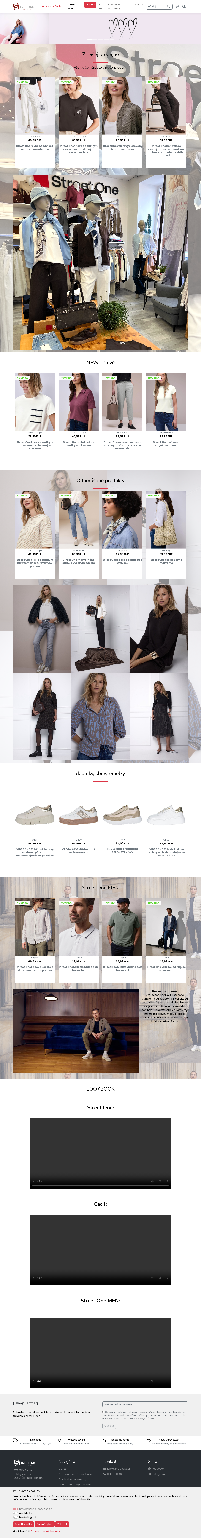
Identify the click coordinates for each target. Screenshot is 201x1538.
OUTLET (90, 4)
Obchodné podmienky (113, 6)
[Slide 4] (106, 39)
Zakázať (62, 1524)
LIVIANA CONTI (70, 6)
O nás (100, 6)
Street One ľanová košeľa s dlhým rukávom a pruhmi (35, 968)
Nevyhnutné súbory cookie (35, 1509)
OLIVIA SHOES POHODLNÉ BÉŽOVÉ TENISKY (122, 850)
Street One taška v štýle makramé (166, 561)
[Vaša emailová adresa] (145, 1404)
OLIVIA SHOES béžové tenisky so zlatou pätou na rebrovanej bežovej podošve (35, 852)
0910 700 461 (114, 1474)
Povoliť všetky (23, 1524)
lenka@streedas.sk (118, 1469)
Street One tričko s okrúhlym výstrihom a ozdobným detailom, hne (79, 149)
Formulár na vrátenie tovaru (76, 1474)
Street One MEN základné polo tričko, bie (79, 968)
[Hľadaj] (155, 7)
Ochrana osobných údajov (45, 1531)
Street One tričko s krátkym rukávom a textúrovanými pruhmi (34, 563)
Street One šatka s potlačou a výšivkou (122, 561)
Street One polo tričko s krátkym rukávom (78, 443)
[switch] (15, 1513)
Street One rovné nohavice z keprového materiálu (34, 147)
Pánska (57, 6)
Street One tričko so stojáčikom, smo (166, 443)
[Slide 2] (94, 39)
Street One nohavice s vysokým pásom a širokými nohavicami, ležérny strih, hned (166, 150)
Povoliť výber (45, 1524)
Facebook (158, 1469)
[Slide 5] (111, 39)
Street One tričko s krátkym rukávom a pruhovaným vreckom (34, 445)
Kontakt (140, 4)
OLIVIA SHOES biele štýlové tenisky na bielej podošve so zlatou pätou (166, 852)
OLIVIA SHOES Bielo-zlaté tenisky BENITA (78, 851)
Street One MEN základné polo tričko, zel (122, 968)
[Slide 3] (100, 39)
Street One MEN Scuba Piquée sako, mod (166, 968)
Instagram (158, 1474)
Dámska (45, 6)
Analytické (25, 1513)
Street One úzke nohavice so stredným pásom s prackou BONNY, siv (122, 445)
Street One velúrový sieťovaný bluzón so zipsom (122, 147)
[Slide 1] (89, 39)
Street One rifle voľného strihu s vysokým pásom (78, 561)
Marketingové (27, 1517)
